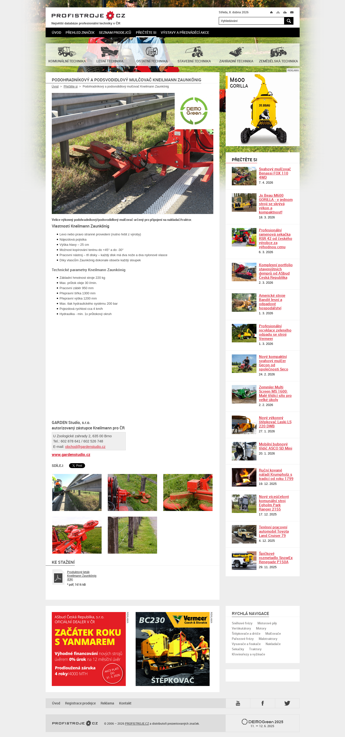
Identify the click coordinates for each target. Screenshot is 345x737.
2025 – (262, 723)
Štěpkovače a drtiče (246, 633)
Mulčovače (273, 633)
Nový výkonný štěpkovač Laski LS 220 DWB (275, 421)
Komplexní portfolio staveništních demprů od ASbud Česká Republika (276, 271)
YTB (239, 703)
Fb (263, 703)
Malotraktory (268, 638)
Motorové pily (267, 623)
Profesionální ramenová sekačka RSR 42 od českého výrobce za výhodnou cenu (275, 238)
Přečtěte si (146, 32)
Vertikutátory (241, 628)
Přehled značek (80, 32)
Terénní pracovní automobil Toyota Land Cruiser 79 (274, 531)
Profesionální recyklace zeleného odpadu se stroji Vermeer (275, 332)
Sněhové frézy (242, 623)
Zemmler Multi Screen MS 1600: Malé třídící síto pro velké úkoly (275, 393)
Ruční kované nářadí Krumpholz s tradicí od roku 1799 (276, 474)
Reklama (107, 703)
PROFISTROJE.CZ (88, 16)
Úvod (56, 32)
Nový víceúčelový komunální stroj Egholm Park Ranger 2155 (274, 502)
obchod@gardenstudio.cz (85, 447)
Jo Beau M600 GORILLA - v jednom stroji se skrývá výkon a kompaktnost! (276, 203)
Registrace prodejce (80, 703)
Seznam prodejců (115, 32)
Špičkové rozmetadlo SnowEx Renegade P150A (276, 557)
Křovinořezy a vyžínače (248, 654)
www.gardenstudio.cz (71, 454)
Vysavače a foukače (246, 644)
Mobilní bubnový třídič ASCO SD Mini (275, 446)
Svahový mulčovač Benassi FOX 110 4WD (275, 173)
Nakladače (273, 644)
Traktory (255, 649)
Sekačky (238, 649)
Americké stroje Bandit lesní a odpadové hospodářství (272, 301)
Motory (261, 628)
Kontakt (125, 703)
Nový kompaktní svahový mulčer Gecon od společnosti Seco (273, 362)
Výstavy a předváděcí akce (185, 32)
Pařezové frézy (243, 638)
